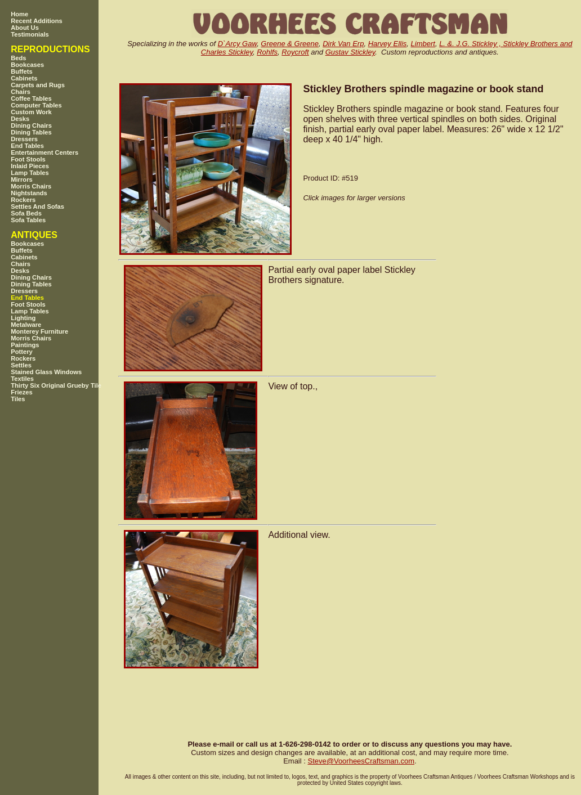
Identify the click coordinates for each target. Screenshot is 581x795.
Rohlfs (267, 52)
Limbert (423, 43)
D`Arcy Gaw (237, 43)
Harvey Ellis (387, 43)
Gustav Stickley (350, 52)
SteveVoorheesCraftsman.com (360, 761)
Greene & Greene (290, 43)
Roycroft (295, 52)
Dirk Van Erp (343, 43)
